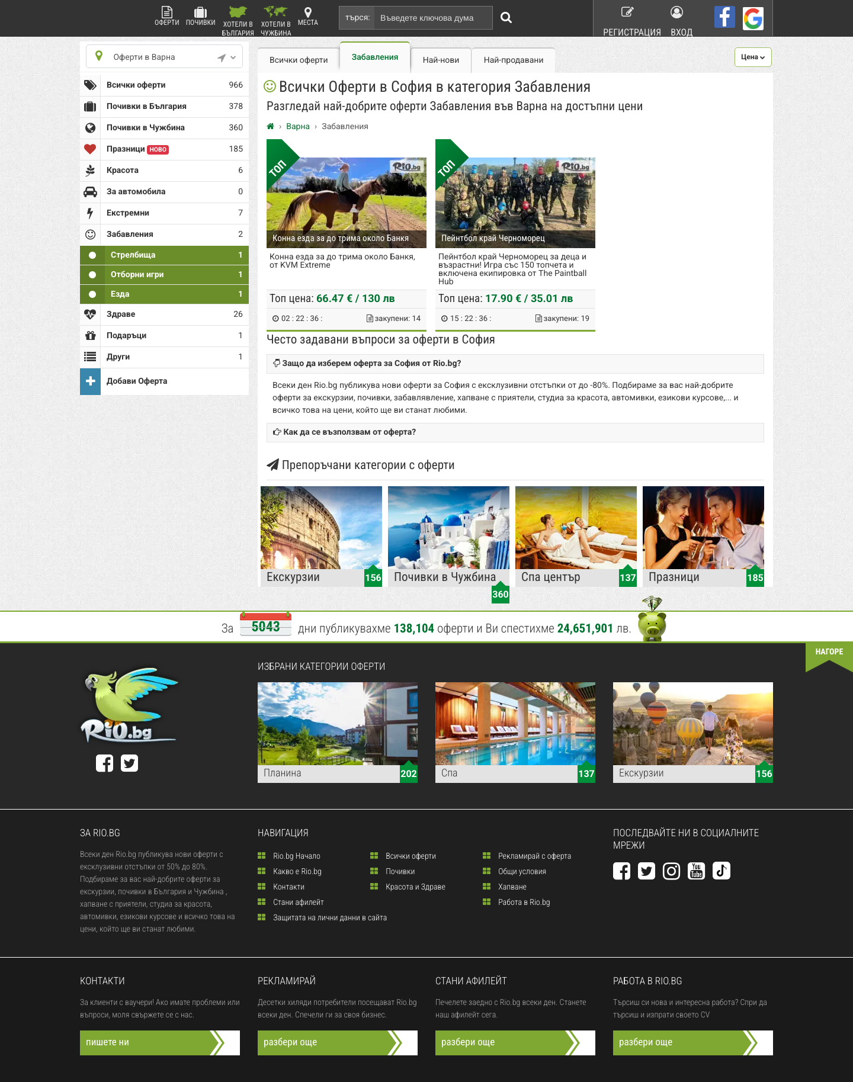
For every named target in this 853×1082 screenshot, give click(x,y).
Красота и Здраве (407, 887)
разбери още (293, 1042)
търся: (357, 18)
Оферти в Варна (161, 56)
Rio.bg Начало (289, 856)
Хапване (505, 887)
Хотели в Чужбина (276, 21)
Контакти (281, 887)
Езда (161, 294)
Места (308, 16)
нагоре (824, 655)
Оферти (167, 16)
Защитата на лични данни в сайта (322, 918)
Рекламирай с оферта (527, 856)
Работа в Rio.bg (516, 902)
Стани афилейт (291, 902)
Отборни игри (161, 274)
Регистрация (625, 17)
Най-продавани (514, 60)
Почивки (201, 16)
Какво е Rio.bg (290, 871)
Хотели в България (238, 21)
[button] (753, 57)
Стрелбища (161, 255)
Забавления (375, 57)
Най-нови (441, 60)
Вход (682, 17)
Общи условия (514, 871)
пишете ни (111, 1042)
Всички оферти (161, 85)
